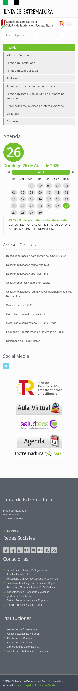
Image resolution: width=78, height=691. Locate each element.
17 (49, 199)
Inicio (9, 35)
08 (31, 192)
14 (22, 199)
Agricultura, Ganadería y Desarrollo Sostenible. (32, 578)
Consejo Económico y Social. (23, 633)
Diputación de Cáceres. (20, 642)
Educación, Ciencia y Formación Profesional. (31, 587)
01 (31, 186)
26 (66, 206)
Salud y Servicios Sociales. (21, 574)
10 (49, 192)
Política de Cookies (46, 685)
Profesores (14, 78)
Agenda (11, 47)
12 (66, 192)
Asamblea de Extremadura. (22, 629)
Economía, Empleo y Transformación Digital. (31, 583)
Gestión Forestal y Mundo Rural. (24, 604)
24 (49, 206)
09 (40, 192)
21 (22, 206)
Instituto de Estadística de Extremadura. (28, 651)
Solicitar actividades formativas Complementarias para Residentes (39, 294)
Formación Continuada (21, 63)
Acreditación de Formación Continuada (31, 86)
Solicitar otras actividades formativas (28, 282)
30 (40, 212)
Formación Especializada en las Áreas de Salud (35, 331)
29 (31, 212)
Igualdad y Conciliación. (19, 596)
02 (40, 186)
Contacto (12, 121)
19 (66, 199)
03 (49, 186)
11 (57, 192)
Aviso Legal (24, 685)
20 (14, 206)
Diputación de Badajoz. (20, 638)
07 (22, 192)
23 (40, 206)
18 (57, 199)
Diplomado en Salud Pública (23, 340)
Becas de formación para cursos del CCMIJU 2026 (36, 255)
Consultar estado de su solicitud (25, 314)
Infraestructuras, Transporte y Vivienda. (28, 591)
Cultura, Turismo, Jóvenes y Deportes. (27, 600)
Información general (19, 55)
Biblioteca (13, 113)
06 (14, 192)
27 (14, 212)
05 (66, 186)
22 (31, 206)
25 (57, 206)
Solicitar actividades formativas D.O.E (28, 264)
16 (40, 199)
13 (14, 199)
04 (57, 186)
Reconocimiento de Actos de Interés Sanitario (35, 106)
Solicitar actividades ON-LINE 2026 (27, 273)
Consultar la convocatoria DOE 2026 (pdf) (31, 322)
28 (22, 212)
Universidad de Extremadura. (22, 646)
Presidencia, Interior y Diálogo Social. (27, 570)
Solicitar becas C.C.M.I (20, 305)
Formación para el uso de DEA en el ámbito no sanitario (35, 96)
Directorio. (13, 531)
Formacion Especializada (22, 70)
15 (31, 199)
